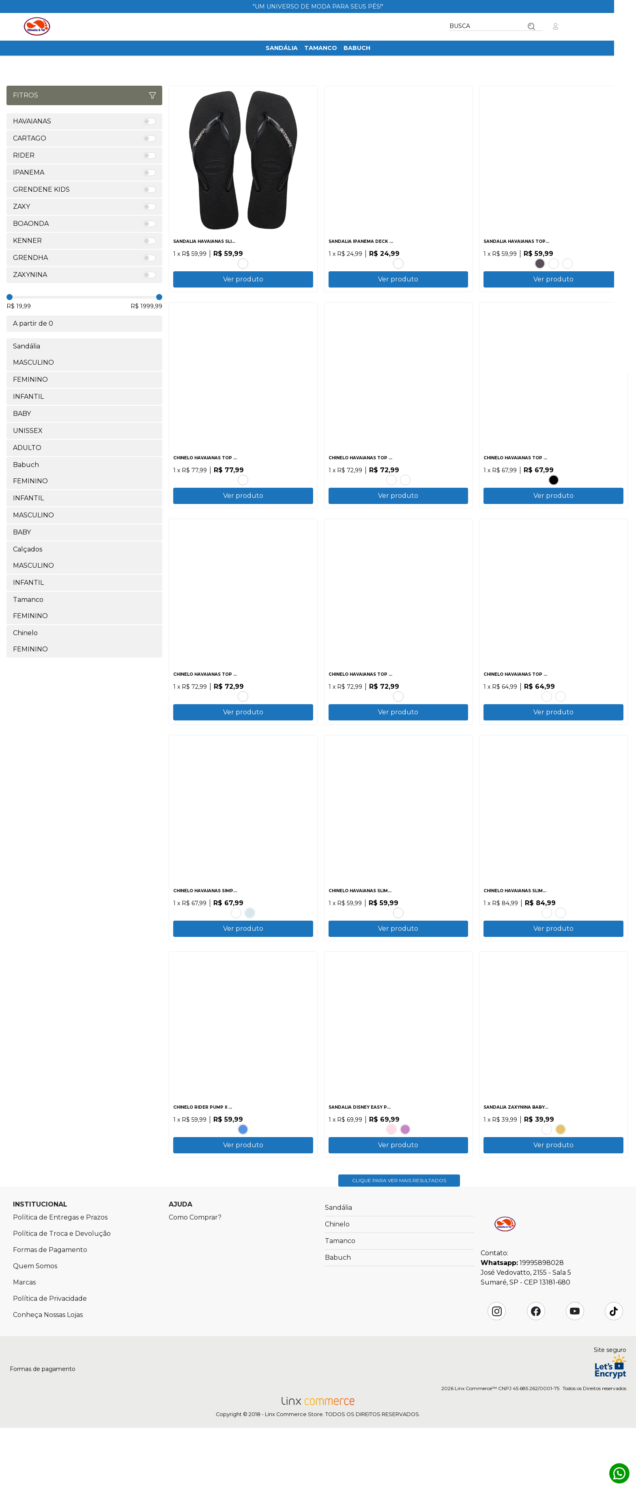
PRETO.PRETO (539, 261)
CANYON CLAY (567, 261)
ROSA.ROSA (391, 1176)
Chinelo (337, 1286)
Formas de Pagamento (50, 1312)
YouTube (574, 1373)
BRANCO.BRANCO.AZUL (242, 1176)
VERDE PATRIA (242, 718)
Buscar (531, 26)
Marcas (24, 1344)
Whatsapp (619, 1473)
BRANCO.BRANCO (560, 718)
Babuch (357, 48)
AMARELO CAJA (546, 947)
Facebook (536, 1373)
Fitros (84, 95)
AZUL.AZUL (560, 947)
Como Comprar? (195, 1279)
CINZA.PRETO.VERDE (398, 261)
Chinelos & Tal (36, 26)
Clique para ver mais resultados (399, 1242)
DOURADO (560, 1176)
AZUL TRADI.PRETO (236, 947)
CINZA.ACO (405, 489)
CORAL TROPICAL (398, 947)
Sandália (282, 48)
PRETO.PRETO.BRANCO (553, 489)
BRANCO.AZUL (249, 947)
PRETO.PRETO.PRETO (398, 718)
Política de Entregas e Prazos (60, 1279)
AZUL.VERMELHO (405, 1176)
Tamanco (320, 48)
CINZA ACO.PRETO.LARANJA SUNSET (546, 718)
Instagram (497, 1373)
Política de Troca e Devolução (62, 1296)
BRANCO (553, 261)
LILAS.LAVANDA (546, 1176)
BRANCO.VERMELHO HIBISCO (242, 489)
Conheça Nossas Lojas (48, 1377)
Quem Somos (35, 1328)
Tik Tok (614, 1373)
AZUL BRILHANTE (391, 489)
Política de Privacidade (50, 1361)
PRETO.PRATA (242, 261)
